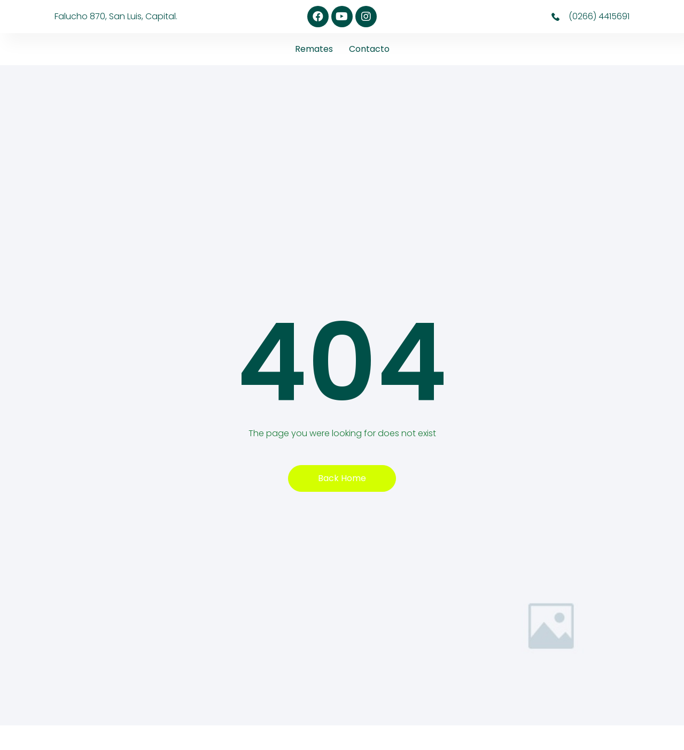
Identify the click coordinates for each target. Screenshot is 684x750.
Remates (314, 49)
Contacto (369, 49)
